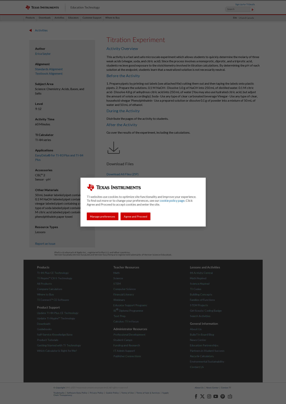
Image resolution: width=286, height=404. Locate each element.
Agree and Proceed (135, 216)
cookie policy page (172, 200)
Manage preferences (102, 216)
